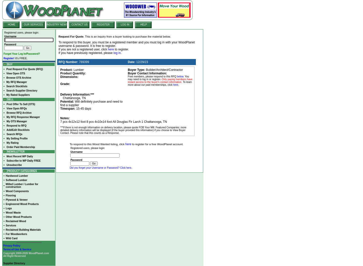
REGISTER (103, 24)
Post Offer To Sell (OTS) (21, 104)
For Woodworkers (16, 234)
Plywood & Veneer (17, 199)
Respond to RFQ (16, 125)
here (111, 49)
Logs (9, 208)
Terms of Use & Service (17, 249)
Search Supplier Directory (21, 90)
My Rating (13, 142)
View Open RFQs (17, 108)
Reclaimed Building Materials (23, 229)
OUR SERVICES (33, 24)
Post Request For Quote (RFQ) (24, 69)
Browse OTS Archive (18, 77)
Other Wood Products (19, 217)
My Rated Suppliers (18, 95)
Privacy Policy (11, 245)
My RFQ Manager (16, 82)
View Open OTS (15, 73)
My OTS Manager (17, 121)
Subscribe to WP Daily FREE (24, 160)
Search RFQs (14, 134)
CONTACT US (79, 24)
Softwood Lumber (16, 180)
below (180, 76)
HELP (143, 24)
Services (11, 225)
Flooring (11, 195)
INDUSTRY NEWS (57, 24)
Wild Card (12, 238)
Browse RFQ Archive (19, 112)
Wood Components (17, 191)
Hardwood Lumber (17, 175)
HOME (11, 24)
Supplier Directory (14, 263)
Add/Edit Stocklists (18, 130)
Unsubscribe (14, 165)
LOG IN (125, 24)
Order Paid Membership (21, 147)
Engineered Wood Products (22, 204)
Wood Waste (13, 212)
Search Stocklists (16, 86)
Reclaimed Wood (16, 221)
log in (117, 53)
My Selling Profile (17, 138)
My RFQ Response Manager (23, 117)
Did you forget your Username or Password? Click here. (101, 167)
